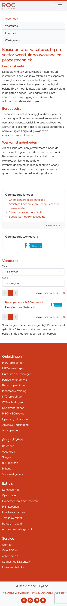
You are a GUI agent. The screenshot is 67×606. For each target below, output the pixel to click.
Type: (5, 266)
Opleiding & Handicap (15, 419)
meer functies (54, 225)
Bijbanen (7, 468)
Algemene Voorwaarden (16, 592)
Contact (7, 544)
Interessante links (13, 567)
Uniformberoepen (13, 408)
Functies (10, 33)
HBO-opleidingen (13, 368)
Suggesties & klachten (16, 561)
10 (54, 293)
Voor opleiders (11, 430)
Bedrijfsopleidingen (14, 385)
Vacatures (11, 26)
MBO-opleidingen (13, 362)
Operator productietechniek (26, 212)
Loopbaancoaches (13, 512)
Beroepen (8, 446)
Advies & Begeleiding (15, 424)
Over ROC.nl (9, 550)
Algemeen (11, 18)
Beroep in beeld (12, 523)
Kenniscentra (10, 489)
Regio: (5, 277)
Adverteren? (10, 556)
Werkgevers (12, 40)
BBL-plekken (10, 463)
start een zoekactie (43, 329)
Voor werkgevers (12, 474)
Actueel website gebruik (17, 529)
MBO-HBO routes (13, 413)
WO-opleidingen (12, 402)
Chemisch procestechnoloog (27, 199)
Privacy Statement (42, 592)
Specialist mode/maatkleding (27, 216)
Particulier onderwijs (14, 379)
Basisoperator (17, 208)
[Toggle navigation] (60, 5)
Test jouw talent (12, 518)
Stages (6, 457)
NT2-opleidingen (12, 396)
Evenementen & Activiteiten (20, 501)
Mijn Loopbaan (11, 506)
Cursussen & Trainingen (16, 374)
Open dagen (9, 495)
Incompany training (14, 391)
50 (63, 293)
